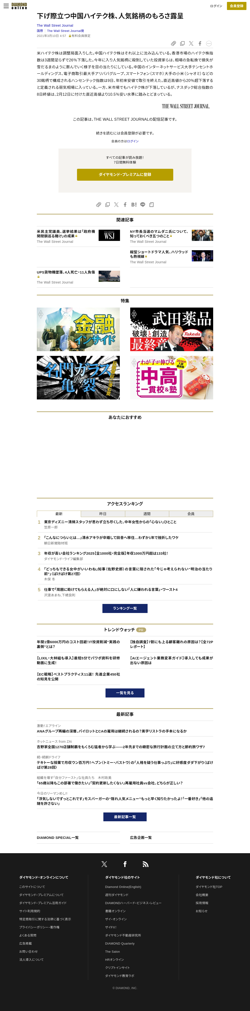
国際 (40, 31)
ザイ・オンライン (116, 919)
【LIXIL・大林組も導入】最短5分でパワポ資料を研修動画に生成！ (78, 660)
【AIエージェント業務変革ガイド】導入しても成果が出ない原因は (171, 660)
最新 (59, 514)
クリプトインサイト (117, 968)
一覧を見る (125, 693)
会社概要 (202, 895)
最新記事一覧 (125, 817)
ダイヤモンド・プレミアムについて (41, 895)
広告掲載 (25, 943)
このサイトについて (32, 887)
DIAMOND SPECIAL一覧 (58, 838)
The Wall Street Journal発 (65, 31)
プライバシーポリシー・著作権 (39, 927)
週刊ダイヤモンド (117, 895)
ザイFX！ (111, 927)
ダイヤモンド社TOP (209, 887)
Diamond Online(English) (123, 887)
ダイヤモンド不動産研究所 (123, 935)
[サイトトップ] (18, 6)
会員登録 (236, 6)
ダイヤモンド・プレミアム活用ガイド (43, 903)
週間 (147, 514)
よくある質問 (27, 935)
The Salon (112, 951)
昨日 (103, 514)
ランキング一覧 (125, 608)
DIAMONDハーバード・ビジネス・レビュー (133, 903)
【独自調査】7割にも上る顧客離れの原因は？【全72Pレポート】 (171, 644)
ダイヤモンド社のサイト (122, 877)
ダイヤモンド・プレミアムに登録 (125, 175)
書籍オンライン (115, 911)
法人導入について (31, 959)
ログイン (216, 6)
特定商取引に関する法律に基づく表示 (45, 919)
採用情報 (202, 903)
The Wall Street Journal (55, 25)
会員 (191, 514)
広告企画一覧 (141, 838)
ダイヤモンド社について (213, 877)
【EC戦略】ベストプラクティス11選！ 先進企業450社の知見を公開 (78, 676)
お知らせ (202, 911)
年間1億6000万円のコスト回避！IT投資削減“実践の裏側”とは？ (78, 644)
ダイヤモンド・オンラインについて (43, 877)
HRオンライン (114, 959)
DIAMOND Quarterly (120, 943)
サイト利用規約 (29, 911)
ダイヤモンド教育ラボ (119, 976)
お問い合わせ (28, 951)
